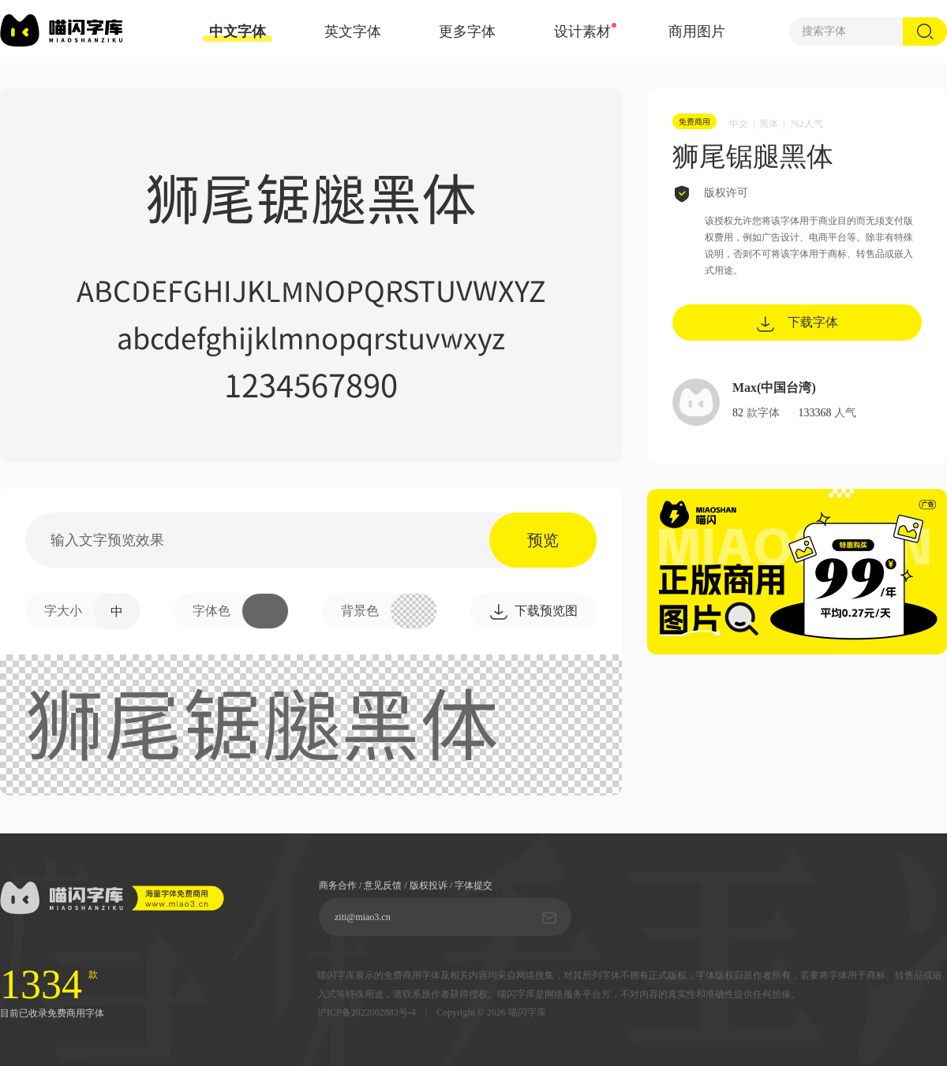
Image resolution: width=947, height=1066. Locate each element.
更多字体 (467, 31)
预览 (543, 540)
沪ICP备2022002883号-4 (366, 1013)
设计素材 (582, 31)
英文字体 (352, 31)
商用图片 (696, 31)
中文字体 (237, 33)
